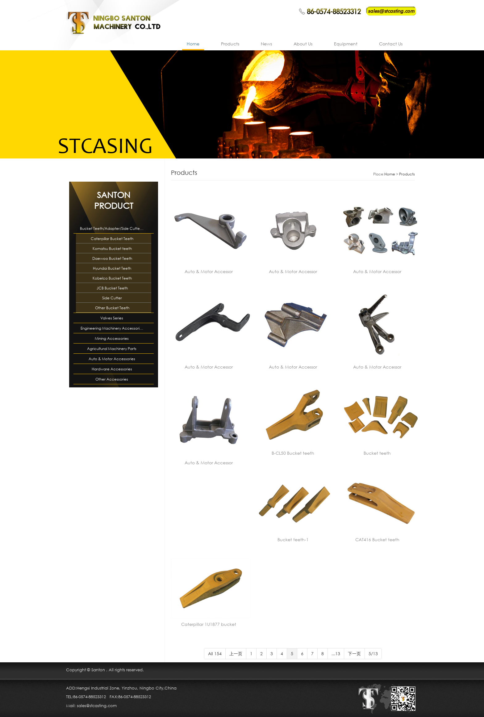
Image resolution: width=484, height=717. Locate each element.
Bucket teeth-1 (293, 539)
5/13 (373, 653)
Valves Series (111, 318)
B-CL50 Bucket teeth (293, 453)
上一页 (235, 653)
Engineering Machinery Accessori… (112, 328)
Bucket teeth (377, 453)
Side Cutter (112, 298)
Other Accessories (111, 379)
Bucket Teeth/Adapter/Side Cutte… (112, 228)
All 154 (215, 653)
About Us (303, 43)
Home (193, 43)
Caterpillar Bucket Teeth (112, 238)
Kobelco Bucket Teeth (112, 278)
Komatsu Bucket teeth (112, 248)
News (266, 43)
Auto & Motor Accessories (112, 358)
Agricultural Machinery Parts (111, 348)
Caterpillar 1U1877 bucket (208, 624)
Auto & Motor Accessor (209, 271)
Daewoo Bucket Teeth (112, 258)
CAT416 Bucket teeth (377, 539)
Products (230, 43)
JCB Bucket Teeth (112, 288)
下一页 (354, 653)
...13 (336, 653)
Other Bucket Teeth (112, 308)
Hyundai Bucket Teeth (112, 268)
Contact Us (391, 43)
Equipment (345, 43)
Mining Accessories (112, 338)
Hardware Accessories (112, 369)
